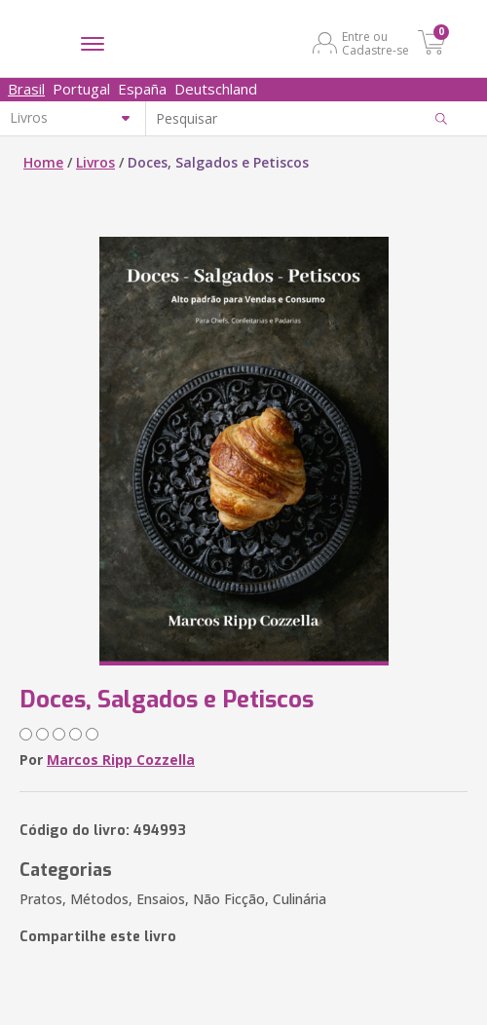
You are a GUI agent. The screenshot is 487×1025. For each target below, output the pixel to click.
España (142, 88)
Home (43, 162)
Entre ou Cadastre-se (375, 42)
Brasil (26, 88)
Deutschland (215, 88)
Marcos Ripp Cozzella (121, 759)
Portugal (81, 88)
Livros (95, 162)
